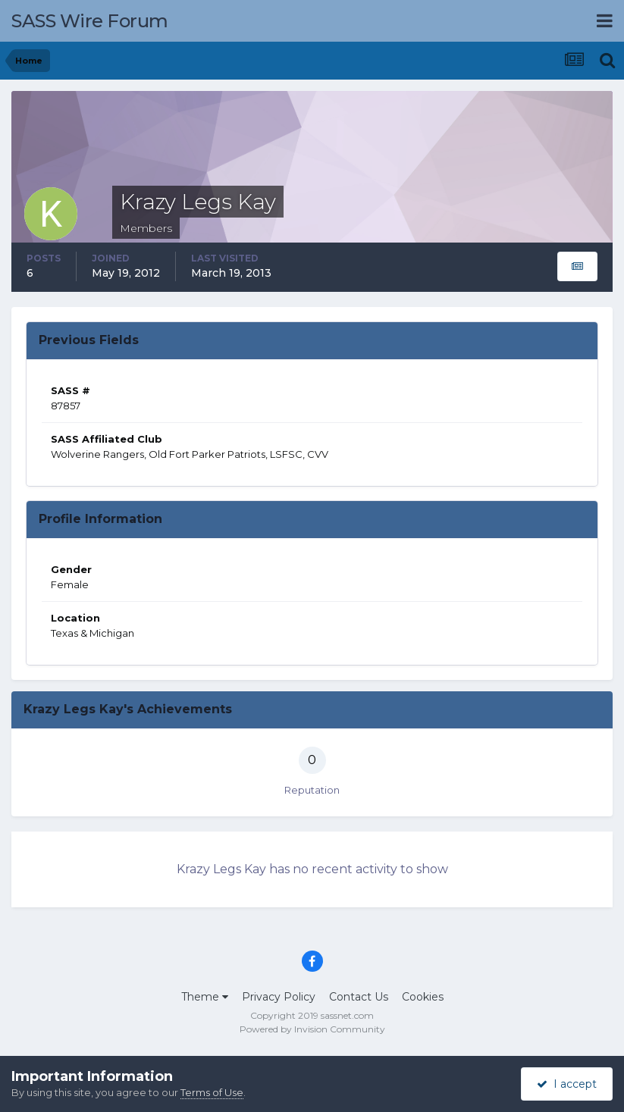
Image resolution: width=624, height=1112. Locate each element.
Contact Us (358, 997)
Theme (204, 997)
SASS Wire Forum (89, 21)
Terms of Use (211, 1092)
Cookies (423, 997)
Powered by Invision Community (312, 1029)
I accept (567, 1084)
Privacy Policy (278, 997)
